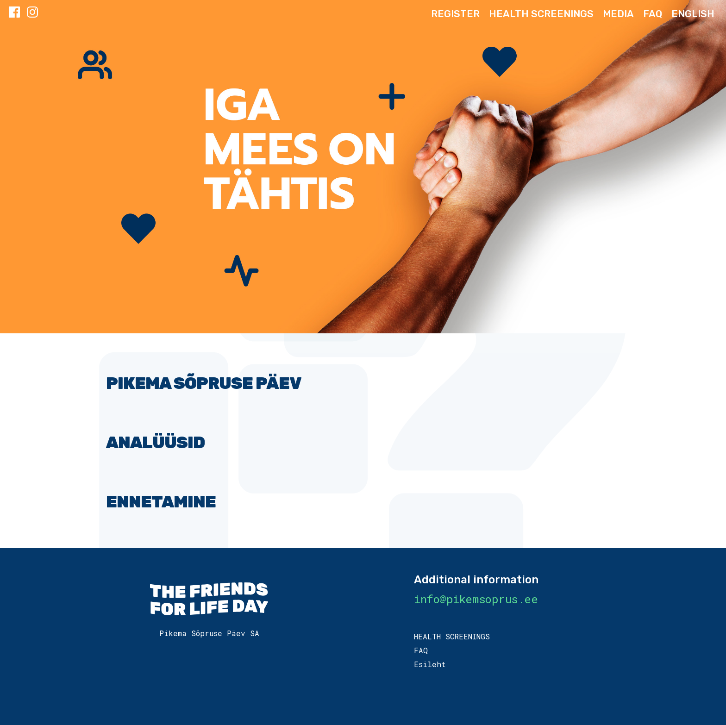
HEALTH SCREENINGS (541, 13)
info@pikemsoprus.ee (476, 599)
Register (455, 13)
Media (618, 13)
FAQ (652, 13)
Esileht (430, 664)
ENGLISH (692, 13)
